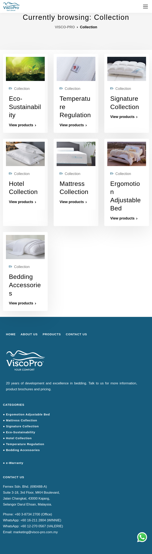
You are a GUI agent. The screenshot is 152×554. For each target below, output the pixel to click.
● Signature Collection (21, 426)
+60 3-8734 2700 (27, 514)
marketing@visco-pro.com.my (35, 532)
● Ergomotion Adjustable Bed (26, 414)
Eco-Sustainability (25, 107)
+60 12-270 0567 (33, 526)
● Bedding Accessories (21, 450)
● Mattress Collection (20, 420)
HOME (11, 334)
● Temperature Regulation (23, 444)
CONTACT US (76, 334)
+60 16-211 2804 (33, 520)
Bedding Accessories (25, 285)
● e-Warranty (13, 463)
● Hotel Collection (17, 438)
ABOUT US (29, 334)
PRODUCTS (52, 334)
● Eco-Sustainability (19, 432)
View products (21, 125)
